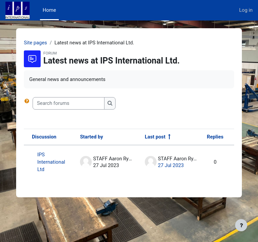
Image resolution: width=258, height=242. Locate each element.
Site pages (35, 43)
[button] (28, 103)
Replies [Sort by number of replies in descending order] (215, 137)
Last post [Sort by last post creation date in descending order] (155, 137)
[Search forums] (68, 103)
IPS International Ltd (51, 162)
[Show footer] (241, 225)
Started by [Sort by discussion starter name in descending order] (91, 137)
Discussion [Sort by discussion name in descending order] (44, 137)
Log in (246, 10)
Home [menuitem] (49, 10)
